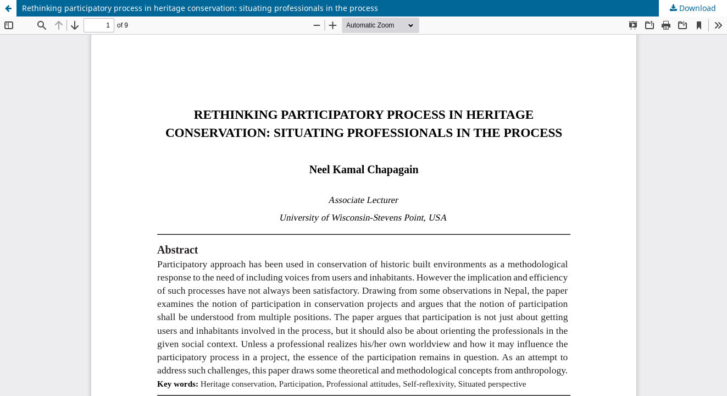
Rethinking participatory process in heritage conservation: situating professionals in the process (200, 8)
